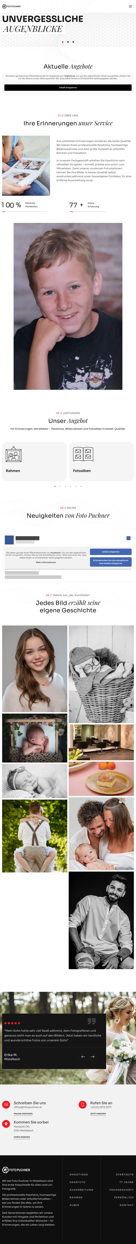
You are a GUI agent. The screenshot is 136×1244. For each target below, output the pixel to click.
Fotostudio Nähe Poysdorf (19, 1053)
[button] (63, 42)
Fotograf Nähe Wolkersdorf (69, 1159)
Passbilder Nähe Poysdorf (18, 1049)
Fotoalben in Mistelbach (17, 967)
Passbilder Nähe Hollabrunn (20, 1165)
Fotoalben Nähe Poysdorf (18, 1075)
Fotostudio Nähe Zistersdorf (111, 1053)
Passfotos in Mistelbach (17, 941)
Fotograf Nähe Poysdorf (17, 1039)
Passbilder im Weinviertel (68, 945)
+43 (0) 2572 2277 (104, 1146)
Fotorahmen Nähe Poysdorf (19, 1071)
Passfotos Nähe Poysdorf (18, 1045)
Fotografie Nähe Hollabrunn (20, 1143)
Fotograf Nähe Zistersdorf (109, 1039)
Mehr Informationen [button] (46, 562)
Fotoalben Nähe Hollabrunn (20, 1191)
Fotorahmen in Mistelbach (19, 963)
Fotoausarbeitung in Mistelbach (22, 959)
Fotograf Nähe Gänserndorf (70, 1043)
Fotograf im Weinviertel (67, 935)
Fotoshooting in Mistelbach (20, 953)
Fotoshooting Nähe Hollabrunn (22, 1173)
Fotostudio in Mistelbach (18, 949)
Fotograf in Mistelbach (16, 935)
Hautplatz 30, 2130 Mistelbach (112, 1140)
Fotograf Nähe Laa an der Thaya (113, 939)
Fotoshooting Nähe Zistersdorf (113, 1057)
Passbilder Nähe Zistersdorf (111, 1049)
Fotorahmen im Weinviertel (69, 971)
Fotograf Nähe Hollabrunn (19, 1155)
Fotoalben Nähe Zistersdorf (110, 1075)
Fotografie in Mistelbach (17, 923)
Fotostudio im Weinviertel (69, 949)
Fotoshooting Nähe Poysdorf (20, 1057)
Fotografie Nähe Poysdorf (18, 1027)
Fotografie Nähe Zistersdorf (110, 1027)
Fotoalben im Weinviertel (68, 975)
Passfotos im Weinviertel (68, 941)
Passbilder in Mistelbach (17, 945)
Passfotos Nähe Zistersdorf (110, 1045)
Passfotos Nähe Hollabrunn (19, 1161)
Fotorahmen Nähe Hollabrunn (21, 1187)
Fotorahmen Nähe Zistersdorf (112, 1071)
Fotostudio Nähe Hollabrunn (20, 1169)
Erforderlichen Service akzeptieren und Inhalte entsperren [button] (110, 562)
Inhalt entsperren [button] (68, 87)
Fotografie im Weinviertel (68, 923)
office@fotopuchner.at (107, 1150)
